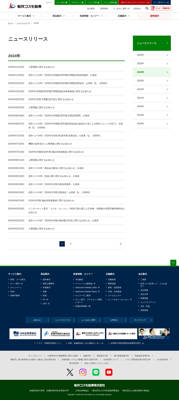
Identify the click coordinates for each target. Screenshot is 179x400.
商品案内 (45, 274)
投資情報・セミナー (83, 274)
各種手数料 (15, 295)
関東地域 (112, 283)
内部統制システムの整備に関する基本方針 (80, 359)
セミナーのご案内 (83, 295)
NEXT (120, 244)
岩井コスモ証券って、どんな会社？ (153, 284)
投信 (45, 295)
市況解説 (79, 279)
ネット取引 (15, 283)
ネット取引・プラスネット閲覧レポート (88, 300)
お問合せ (114, 320)
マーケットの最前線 (83, 283)
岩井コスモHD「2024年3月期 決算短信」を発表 (52, 192)
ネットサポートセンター (118, 299)
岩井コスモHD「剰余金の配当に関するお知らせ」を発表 (56, 168)
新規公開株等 (48, 283)
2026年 (140, 55)
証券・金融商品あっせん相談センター (84, 343)
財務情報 (144, 298)
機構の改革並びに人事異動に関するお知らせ (50, 144)
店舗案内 (110, 274)
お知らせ (37, 320)
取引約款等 (74, 363)
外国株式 (46, 287)
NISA (12, 291)
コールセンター (114, 295)
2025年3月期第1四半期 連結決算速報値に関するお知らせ (56, 152)
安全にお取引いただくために (96, 363)
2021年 (140, 98)
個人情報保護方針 (121, 356)
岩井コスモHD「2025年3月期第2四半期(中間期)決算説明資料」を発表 (62, 75)
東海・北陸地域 (114, 287)
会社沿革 (144, 294)
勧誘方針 (87, 356)
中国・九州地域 (114, 291)
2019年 (140, 115)
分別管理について (111, 359)
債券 (45, 291)
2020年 (140, 106)
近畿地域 (112, 279)
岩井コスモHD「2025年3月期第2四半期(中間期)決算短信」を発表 (60, 83)
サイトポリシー (35, 356)
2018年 (140, 123)
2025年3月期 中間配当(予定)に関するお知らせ (50, 99)
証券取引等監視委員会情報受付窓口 (126, 343)
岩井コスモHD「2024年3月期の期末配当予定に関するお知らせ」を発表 (63, 220)
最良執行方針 (102, 356)
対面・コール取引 (17, 279)
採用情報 (144, 310)
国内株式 (46, 279)
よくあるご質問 (88, 320)
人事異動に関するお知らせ (41, 67)
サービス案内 (14, 274)
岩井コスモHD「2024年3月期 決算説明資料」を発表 (53, 184)
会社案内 (142, 274)
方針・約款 (145, 306)
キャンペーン (16, 287)
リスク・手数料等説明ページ (49, 343)
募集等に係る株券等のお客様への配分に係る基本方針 (33, 359)
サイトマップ (140, 320)
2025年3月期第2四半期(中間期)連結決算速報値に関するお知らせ (59, 91)
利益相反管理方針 (142, 356)
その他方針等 (162, 359)
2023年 (140, 80)
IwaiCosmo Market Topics (86, 291)
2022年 (140, 89)
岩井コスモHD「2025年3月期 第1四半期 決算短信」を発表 (57, 135)
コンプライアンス (148, 302)
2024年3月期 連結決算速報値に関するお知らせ (51, 200)
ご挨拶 (143, 279)
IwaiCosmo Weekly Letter (86, 287)
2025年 (140, 63)
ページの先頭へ (173, 263)
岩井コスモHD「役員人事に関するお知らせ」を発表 (53, 176)
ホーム (10, 23)
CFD (45, 304)
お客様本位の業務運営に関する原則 (62, 356)
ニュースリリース (23, 23)
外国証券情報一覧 (83, 306)
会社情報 (144, 290)
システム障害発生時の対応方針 (137, 359)
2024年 (140, 72)
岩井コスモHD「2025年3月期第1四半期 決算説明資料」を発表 (58, 115)
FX (44, 299)
